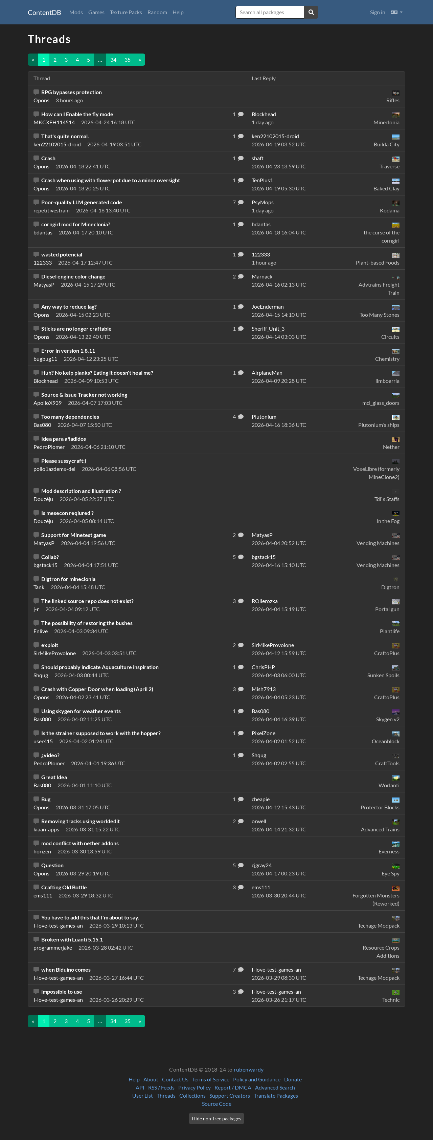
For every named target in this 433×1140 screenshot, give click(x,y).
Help (178, 12)
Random (157, 12)
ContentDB (44, 12)
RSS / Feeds (161, 1087)
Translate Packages (276, 1095)
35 (127, 59)
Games (96, 12)
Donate (293, 1079)
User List (142, 1095)
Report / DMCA (232, 1087)
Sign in (377, 12)
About (150, 1079)
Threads (166, 1095)
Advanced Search (275, 1087)
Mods (76, 12)
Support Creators (229, 1095)
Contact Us (175, 1079)
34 (113, 59)
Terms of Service (210, 1079)
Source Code (216, 1103)
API (140, 1087)
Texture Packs (126, 12)
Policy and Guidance (256, 1079)
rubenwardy (249, 1069)
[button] (396, 12)
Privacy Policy (194, 1087)
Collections (192, 1095)
